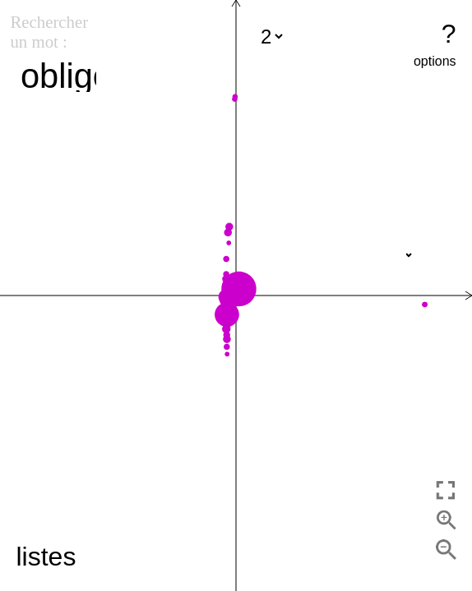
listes (46, 556)
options (435, 61)
